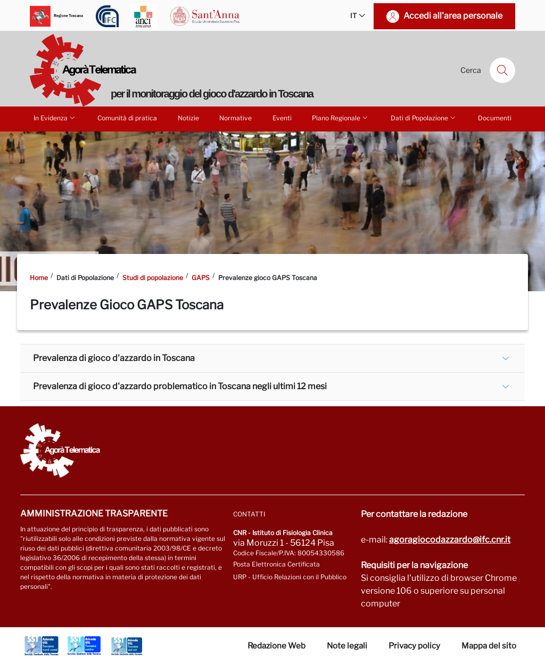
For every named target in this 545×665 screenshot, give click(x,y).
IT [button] (357, 16)
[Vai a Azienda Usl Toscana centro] (84, 646)
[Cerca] (502, 70)
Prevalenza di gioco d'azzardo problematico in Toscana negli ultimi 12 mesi (180, 386)
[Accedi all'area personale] (444, 16)
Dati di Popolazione (424, 117)
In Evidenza (55, 117)
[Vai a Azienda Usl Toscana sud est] (126, 646)
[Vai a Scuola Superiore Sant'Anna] (205, 16)
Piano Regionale (340, 117)
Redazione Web (276, 646)
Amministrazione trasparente (94, 513)
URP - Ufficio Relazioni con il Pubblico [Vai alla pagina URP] (289, 577)
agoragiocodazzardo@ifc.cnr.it (449, 540)
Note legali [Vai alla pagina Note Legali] (347, 646)
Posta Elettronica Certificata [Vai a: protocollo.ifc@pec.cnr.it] (276, 564)
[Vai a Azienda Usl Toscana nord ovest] (41, 646)
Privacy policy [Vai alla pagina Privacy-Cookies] (414, 646)
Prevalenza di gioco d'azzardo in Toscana (114, 358)
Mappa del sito (488, 646)
